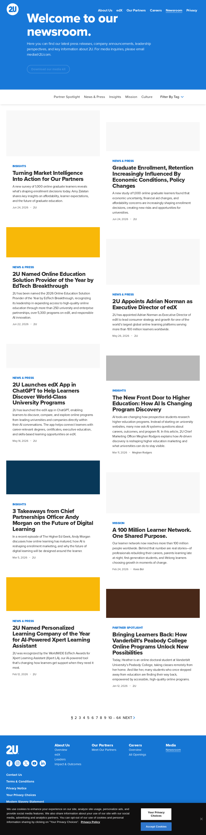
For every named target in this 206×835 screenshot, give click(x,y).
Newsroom (174, 10)
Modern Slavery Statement (25, 802)
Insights (115, 97)
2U (35, 207)
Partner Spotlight (67, 97)
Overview (61, 750)
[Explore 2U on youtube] (34, 763)
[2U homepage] (13, 9)
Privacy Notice (16, 788)
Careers (156, 10)
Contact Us (14, 775)
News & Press (94, 97)
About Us (105, 10)
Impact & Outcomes (68, 764)
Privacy (191, 10)
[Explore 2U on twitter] (26, 763)
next (129, 718)
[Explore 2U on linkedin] (43, 763)
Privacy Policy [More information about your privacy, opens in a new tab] (90, 823)
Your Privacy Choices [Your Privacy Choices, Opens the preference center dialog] (156, 816)
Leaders (60, 759)
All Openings (137, 754)
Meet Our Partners (104, 750)
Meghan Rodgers (142, 452)
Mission (131, 97)
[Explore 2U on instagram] (18, 763)
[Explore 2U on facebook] (9, 763)
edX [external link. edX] (119, 10)
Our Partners (136, 10)
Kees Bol (138, 569)
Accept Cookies (156, 828)
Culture (146, 97)
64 (118, 718)
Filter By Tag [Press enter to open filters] (172, 97)
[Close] (201, 820)
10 (110, 718)
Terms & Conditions (20, 781)
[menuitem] (105, 10)
